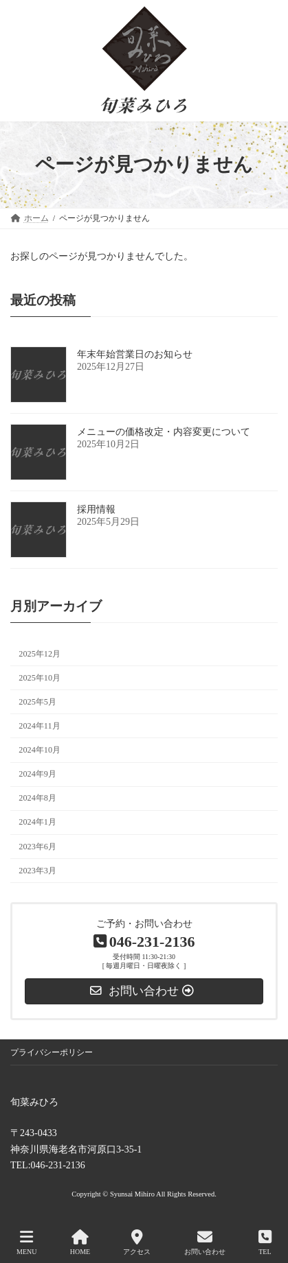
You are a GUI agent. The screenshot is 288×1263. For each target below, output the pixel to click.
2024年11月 (39, 726)
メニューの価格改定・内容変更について (163, 432)
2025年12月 (39, 653)
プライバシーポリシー (51, 1052)
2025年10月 (39, 677)
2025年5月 (37, 702)
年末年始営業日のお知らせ (134, 354)
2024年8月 (37, 798)
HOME (80, 1242)
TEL (265, 1242)
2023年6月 (37, 846)
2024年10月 (39, 750)
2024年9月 (37, 774)
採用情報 (96, 509)
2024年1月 (37, 822)
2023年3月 (37, 870)
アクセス (137, 1242)
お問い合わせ (204, 1242)
